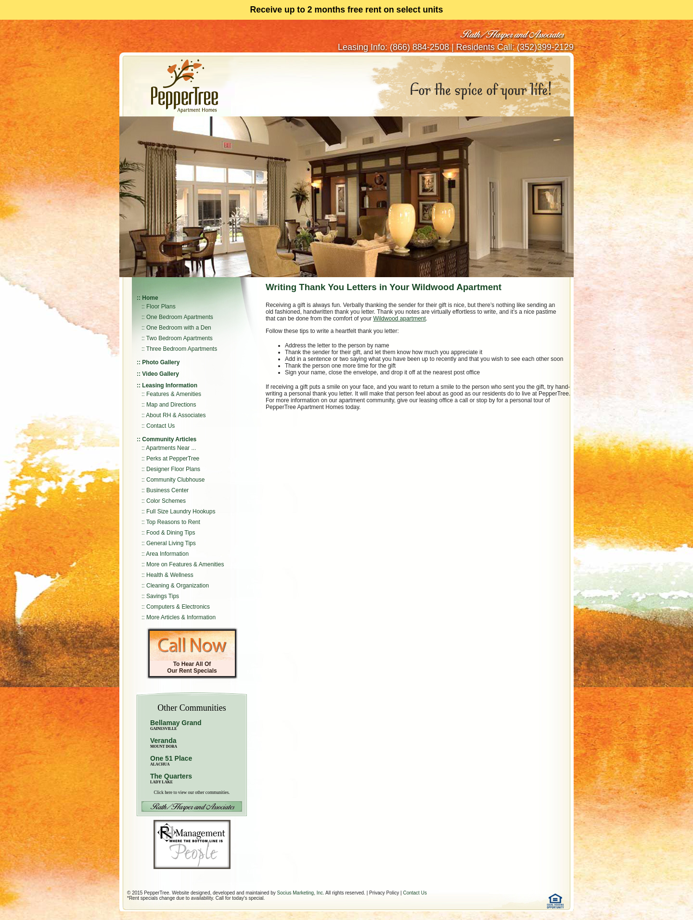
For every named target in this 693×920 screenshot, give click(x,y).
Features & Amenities (173, 394)
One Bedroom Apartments (179, 317)
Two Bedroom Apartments (179, 338)
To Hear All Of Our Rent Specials (192, 667)
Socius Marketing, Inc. (300, 892)
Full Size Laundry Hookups (180, 511)
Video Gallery (160, 374)
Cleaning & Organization (177, 585)
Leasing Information (169, 385)
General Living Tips (171, 543)
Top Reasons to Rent (173, 522)
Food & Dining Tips (170, 532)
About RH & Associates (175, 415)
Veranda (163, 743)
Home (150, 297)
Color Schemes (166, 501)
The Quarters (171, 776)
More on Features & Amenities (185, 564)
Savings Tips (162, 596)
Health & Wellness (169, 575)
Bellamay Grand (176, 725)
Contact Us (160, 425)
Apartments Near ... (171, 448)
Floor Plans (161, 306)
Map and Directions (171, 404)
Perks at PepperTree (172, 458)
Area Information (167, 553)
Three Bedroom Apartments (181, 348)
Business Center (167, 490)
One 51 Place (171, 758)
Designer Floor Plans (173, 469)
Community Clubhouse (175, 479)
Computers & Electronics (178, 606)
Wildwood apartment (399, 318)
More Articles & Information (181, 617)
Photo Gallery (161, 362)
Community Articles (169, 439)
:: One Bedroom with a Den (176, 327)
